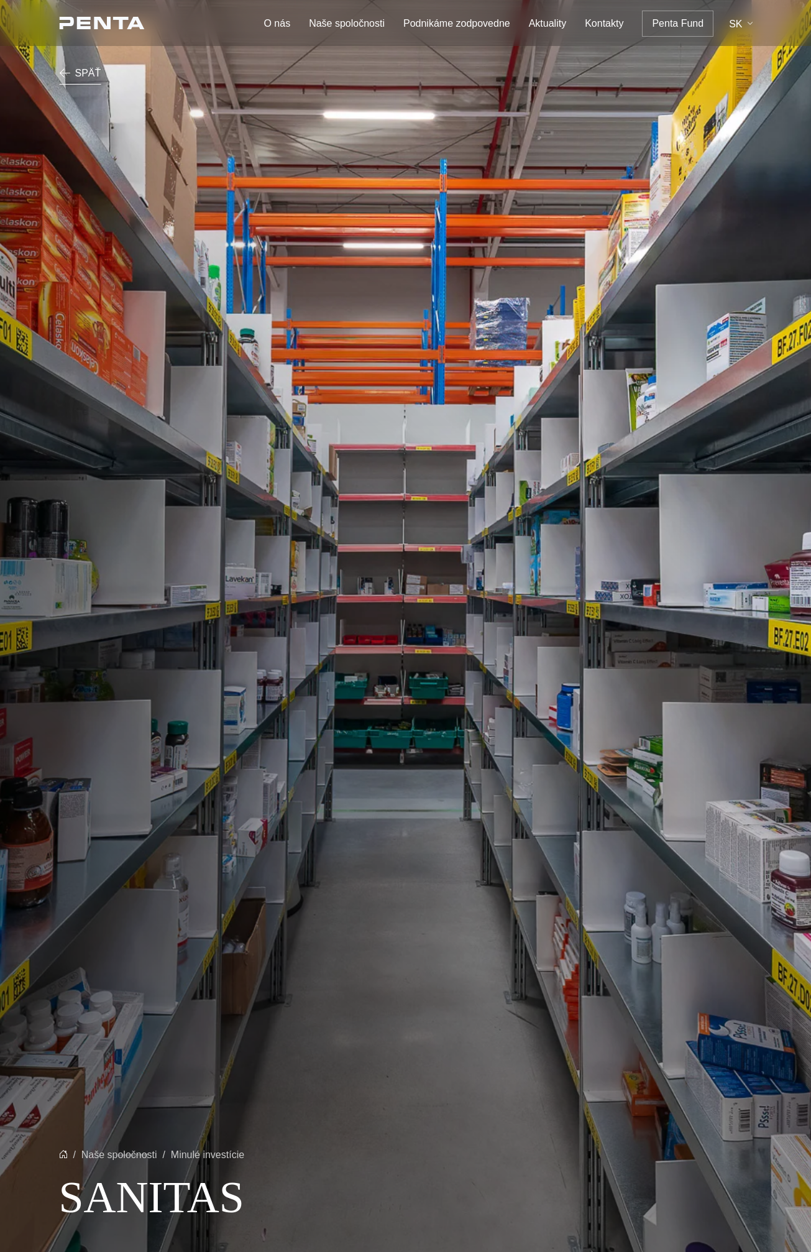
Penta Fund (677, 23)
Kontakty (604, 23)
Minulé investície (207, 1154)
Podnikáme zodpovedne (456, 23)
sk (735, 24)
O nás (276, 23)
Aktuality (547, 23)
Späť (80, 73)
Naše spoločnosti (347, 23)
